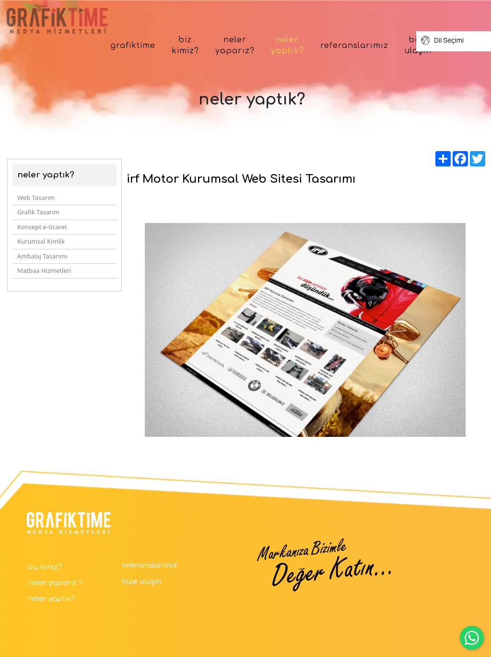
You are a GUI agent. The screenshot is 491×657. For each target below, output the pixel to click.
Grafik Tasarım (38, 212)
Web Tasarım (36, 197)
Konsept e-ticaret (42, 227)
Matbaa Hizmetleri (44, 270)
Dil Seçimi (442, 40)
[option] (305, 330)
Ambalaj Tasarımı (42, 256)
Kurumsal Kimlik (41, 241)
